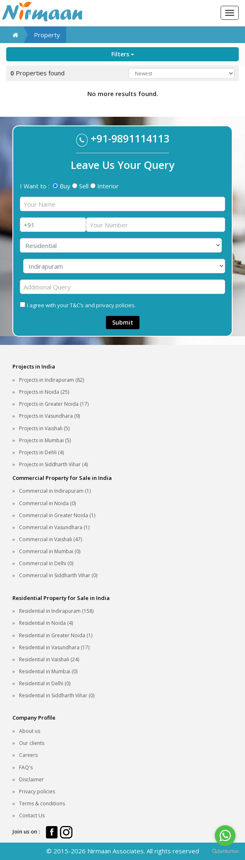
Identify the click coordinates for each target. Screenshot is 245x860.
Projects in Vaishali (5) (44, 428)
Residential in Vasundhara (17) (54, 647)
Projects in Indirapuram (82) (51, 379)
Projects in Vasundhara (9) (49, 415)
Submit (122, 322)
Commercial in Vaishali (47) (50, 539)
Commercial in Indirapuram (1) (55, 490)
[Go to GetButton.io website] (225, 851)
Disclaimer (31, 779)
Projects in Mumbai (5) (45, 440)
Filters (122, 54)
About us (29, 731)
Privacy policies (37, 791)
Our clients (31, 743)
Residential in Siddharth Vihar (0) (56, 695)
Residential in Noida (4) (46, 622)
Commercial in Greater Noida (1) (57, 515)
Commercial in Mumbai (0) (49, 551)
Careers (28, 755)
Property (47, 35)
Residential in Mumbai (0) (48, 671)
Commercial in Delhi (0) (46, 563)
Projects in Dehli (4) (41, 452)
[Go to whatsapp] (225, 835)
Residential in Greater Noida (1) (55, 635)
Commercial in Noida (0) (47, 503)
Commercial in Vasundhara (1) (54, 527)
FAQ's (26, 767)
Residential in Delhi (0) (44, 683)
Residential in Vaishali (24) (49, 659)
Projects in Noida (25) (44, 391)
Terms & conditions (42, 803)
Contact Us (32, 815)
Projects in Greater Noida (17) (54, 403)
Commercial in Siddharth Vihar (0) (58, 575)
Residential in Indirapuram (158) (56, 610)
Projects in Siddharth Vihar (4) (53, 464)
